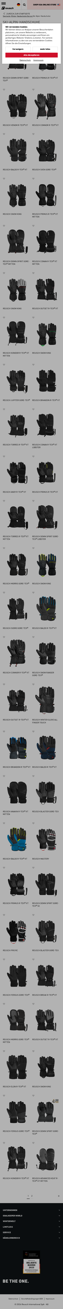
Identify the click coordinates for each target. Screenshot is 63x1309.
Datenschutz (25, 60)
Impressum (38, 60)
